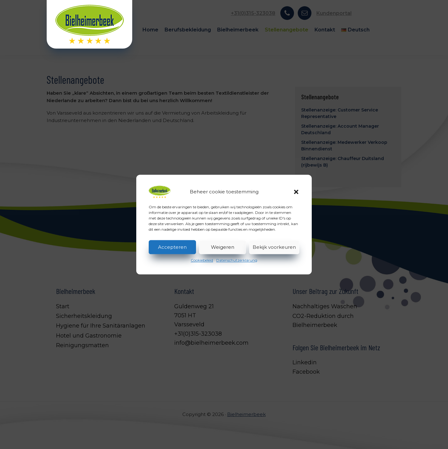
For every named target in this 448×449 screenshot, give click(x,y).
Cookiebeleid (202, 260)
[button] (296, 192)
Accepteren (172, 247)
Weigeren (222, 247)
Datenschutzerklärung (236, 260)
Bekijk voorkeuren (274, 247)
